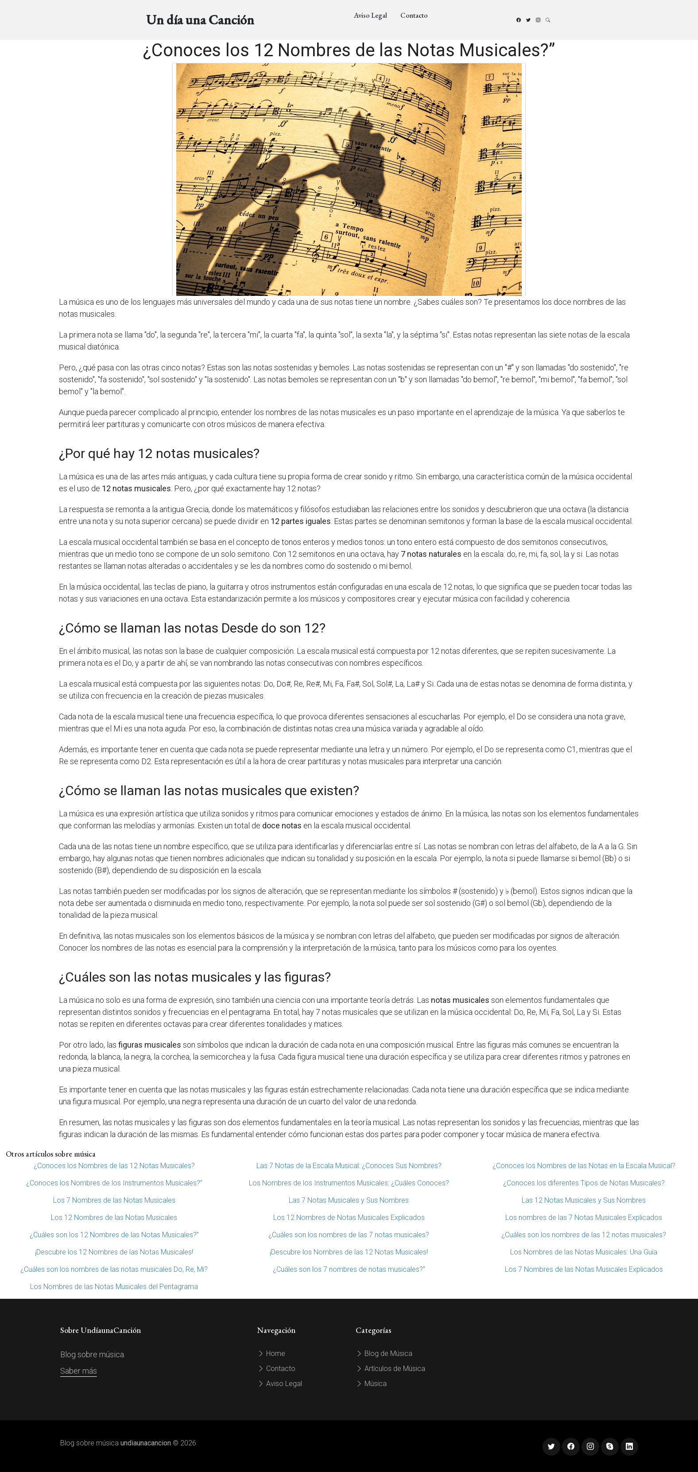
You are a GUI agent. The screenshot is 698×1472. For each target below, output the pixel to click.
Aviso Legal (370, 15)
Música (371, 1383)
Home (271, 1353)
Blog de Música (384, 1353)
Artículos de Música (390, 1368)
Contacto (414, 15)
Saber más (78, 1370)
